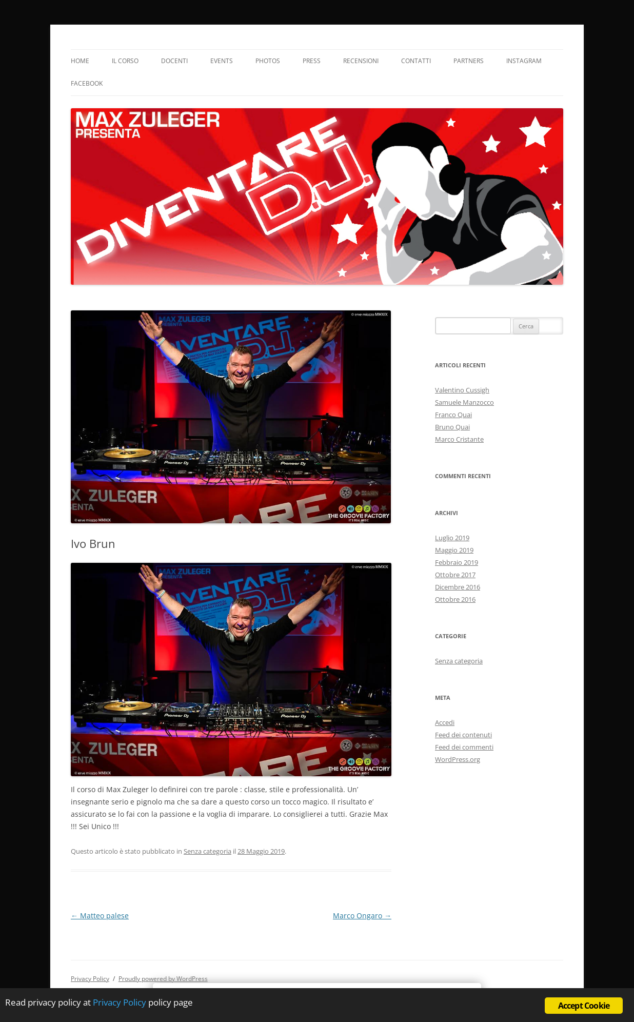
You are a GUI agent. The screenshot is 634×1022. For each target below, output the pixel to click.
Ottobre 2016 (455, 599)
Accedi (444, 722)
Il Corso (125, 60)
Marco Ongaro (362, 915)
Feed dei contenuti (463, 734)
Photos (267, 60)
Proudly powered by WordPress (163, 978)
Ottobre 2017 (455, 574)
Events (221, 60)
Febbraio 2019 (456, 562)
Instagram (524, 60)
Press (312, 60)
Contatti (416, 60)
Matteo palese (100, 915)
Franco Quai (453, 414)
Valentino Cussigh (462, 390)
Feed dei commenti (464, 747)
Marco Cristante (459, 439)
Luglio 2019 (452, 537)
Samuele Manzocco (464, 402)
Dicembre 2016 (457, 587)
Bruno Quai (452, 426)
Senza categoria (207, 851)
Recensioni (361, 60)
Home (80, 60)
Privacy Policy (90, 978)
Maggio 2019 (454, 550)
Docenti (174, 60)
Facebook (87, 83)
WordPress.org (457, 759)
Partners (468, 60)
